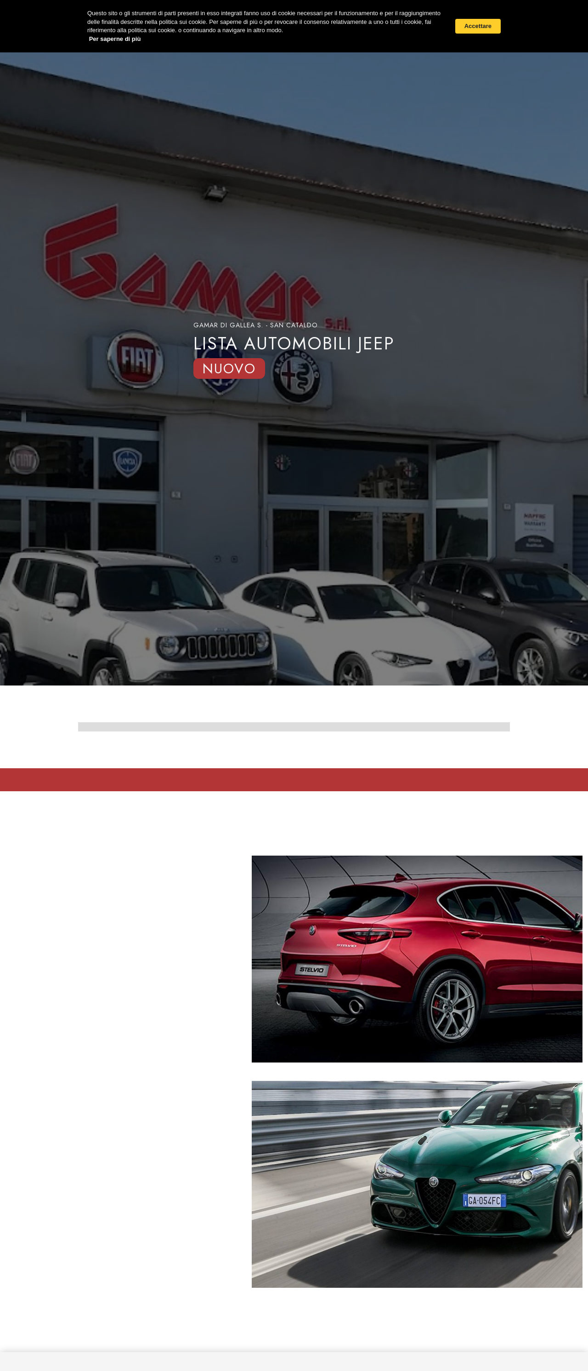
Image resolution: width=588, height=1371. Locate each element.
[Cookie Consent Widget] (294, 26)
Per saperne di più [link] (115, 38)
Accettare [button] (478, 26)
